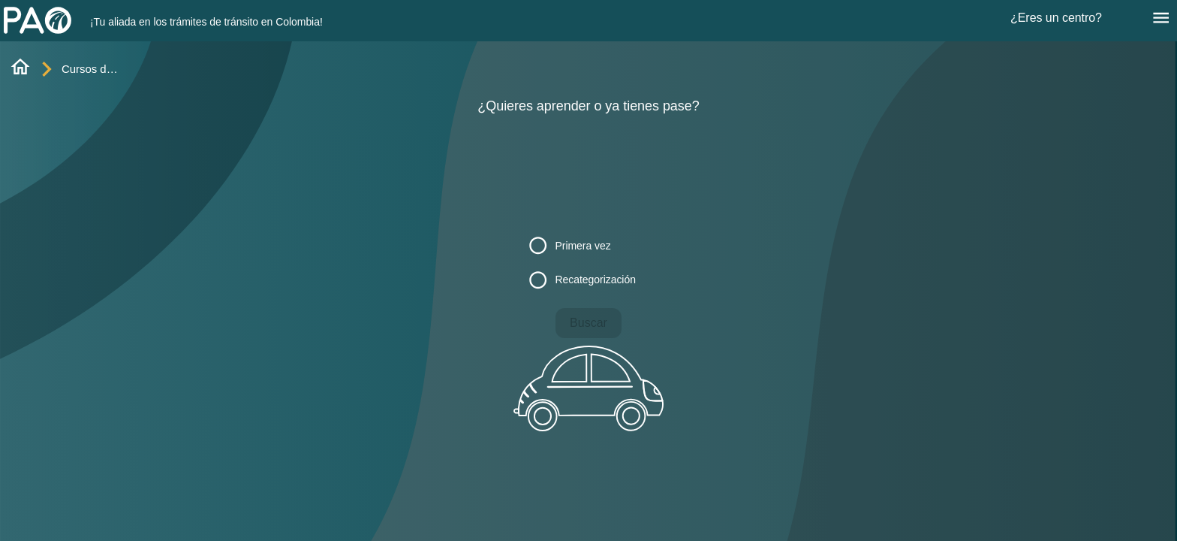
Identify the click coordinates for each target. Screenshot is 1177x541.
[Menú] (1161, 18)
